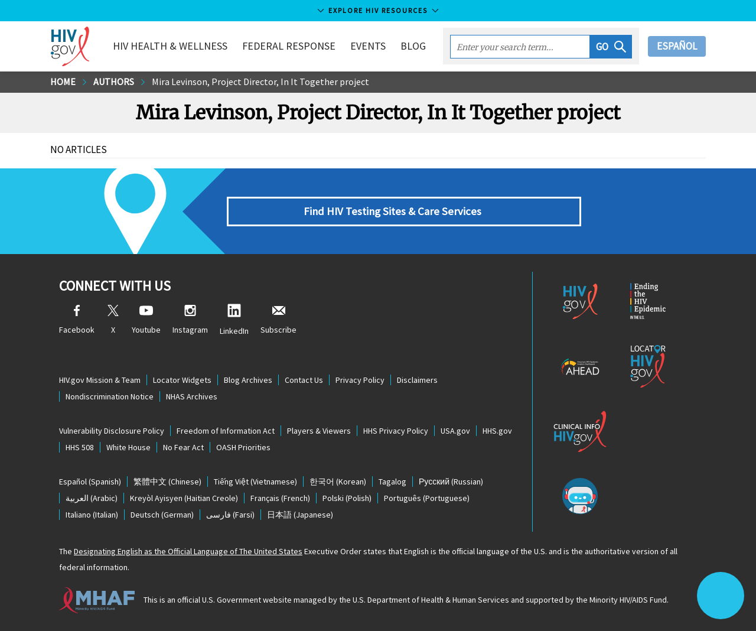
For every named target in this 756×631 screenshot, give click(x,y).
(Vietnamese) (255, 481)
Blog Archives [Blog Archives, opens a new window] (248, 380)
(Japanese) (300, 514)
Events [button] (368, 46)
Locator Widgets (182, 380)
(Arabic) (92, 498)
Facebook (76, 320)
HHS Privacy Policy (395, 430)
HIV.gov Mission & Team (100, 380)
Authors (113, 81)
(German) (162, 514)
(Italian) (92, 514)
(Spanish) (90, 481)
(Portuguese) (427, 498)
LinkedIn (234, 320)
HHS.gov (497, 430)
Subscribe (278, 320)
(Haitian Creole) (184, 498)
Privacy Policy (359, 380)
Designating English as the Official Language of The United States (188, 551)
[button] (611, 46)
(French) (280, 498)
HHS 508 (80, 447)
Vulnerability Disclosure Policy (111, 430)
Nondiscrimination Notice (110, 396)
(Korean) (337, 481)
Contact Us (304, 380)
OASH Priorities (243, 447)
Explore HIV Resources (378, 10)
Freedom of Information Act (226, 430)
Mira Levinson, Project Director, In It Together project (260, 81)
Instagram (190, 320)
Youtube (146, 320)
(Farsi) (230, 514)
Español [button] (677, 46)
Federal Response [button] (288, 46)
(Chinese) (167, 481)
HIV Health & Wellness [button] (170, 46)
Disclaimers (417, 380)
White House (128, 447)
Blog (413, 46)
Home (63, 81)
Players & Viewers (319, 430)
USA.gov (455, 430)
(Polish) (347, 498)
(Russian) (451, 481)
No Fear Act (183, 447)
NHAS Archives (191, 396)
